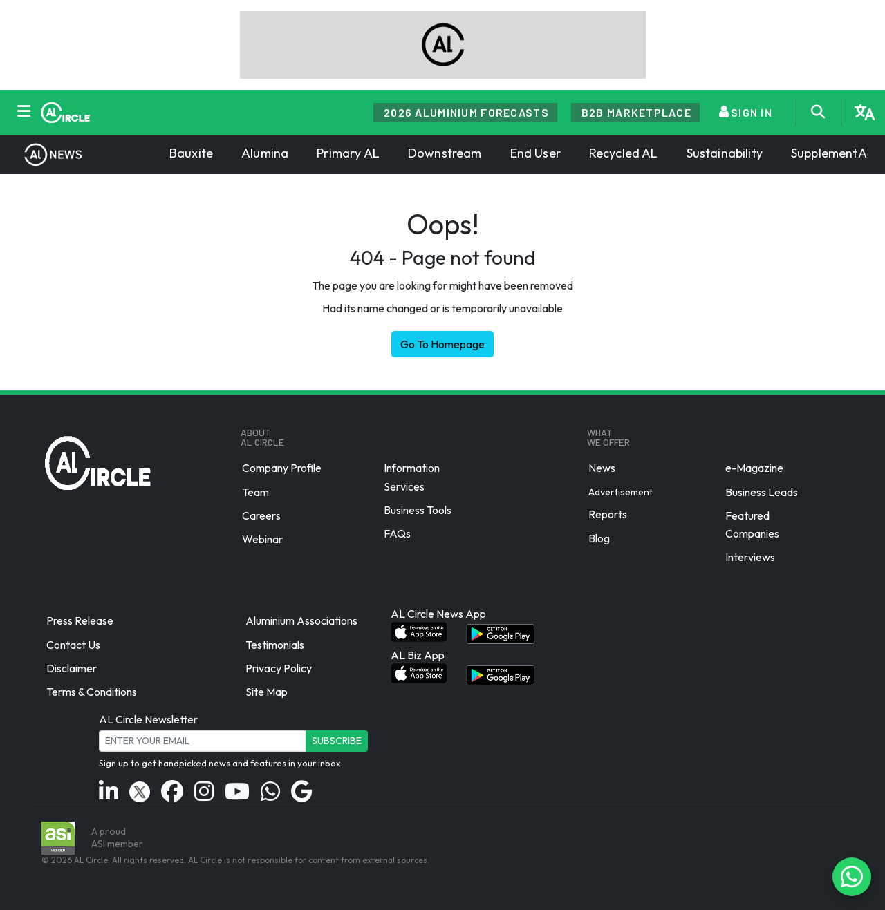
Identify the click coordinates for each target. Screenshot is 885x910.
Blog (599, 538)
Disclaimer (71, 668)
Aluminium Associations (301, 621)
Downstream (445, 153)
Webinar (262, 539)
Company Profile (282, 468)
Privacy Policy (278, 668)
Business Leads (761, 492)
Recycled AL (623, 153)
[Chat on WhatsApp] (851, 876)
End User (535, 153)
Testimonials (274, 645)
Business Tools (417, 510)
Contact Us (73, 645)
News (601, 468)
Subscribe (337, 740)
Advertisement (620, 491)
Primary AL (348, 153)
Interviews (750, 557)
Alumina (264, 153)
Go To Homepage (442, 344)
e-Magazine (754, 468)
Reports (607, 515)
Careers (261, 515)
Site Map (266, 692)
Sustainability (725, 153)
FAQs (397, 533)
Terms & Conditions (91, 692)
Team (255, 492)
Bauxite (191, 153)
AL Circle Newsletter (148, 719)
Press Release (79, 621)
